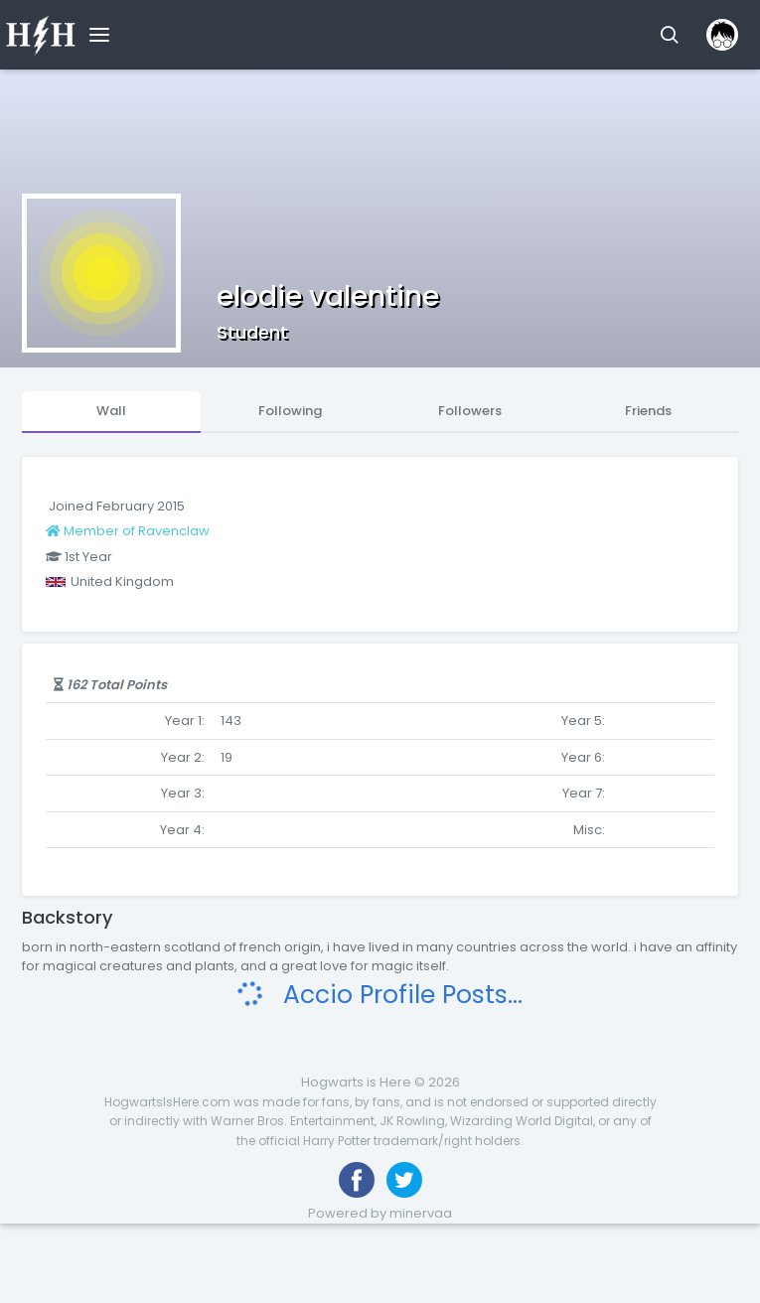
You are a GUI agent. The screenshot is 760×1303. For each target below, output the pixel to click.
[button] (669, 35)
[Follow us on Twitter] (404, 1180)
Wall (111, 410)
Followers (470, 410)
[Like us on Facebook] (357, 1180)
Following (290, 410)
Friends (648, 410)
